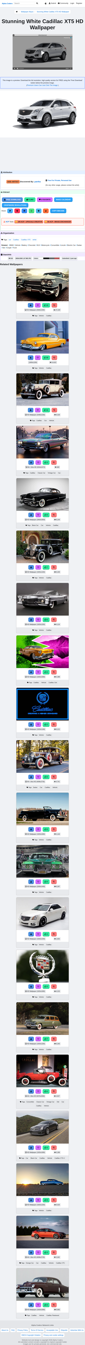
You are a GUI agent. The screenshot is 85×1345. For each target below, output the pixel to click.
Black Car (35, 525)
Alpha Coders (7, 3)
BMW (11, 245)
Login (72, 3)
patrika (37, 182)
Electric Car (71, 245)
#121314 (46, 258)
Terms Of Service (37, 1330)
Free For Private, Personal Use (59, 180)
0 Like (29, 200)
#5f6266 (51, 258)
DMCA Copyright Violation (31, 1335)
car (10, 240)
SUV (38, 245)
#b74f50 (56, 258)
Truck (14, 248)
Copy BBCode (58, 211)
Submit (52, 3)
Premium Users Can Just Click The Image (42, 85)
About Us (4, 1330)
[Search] (37, 3)
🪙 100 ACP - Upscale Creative (28, 222)
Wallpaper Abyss (27, 12)
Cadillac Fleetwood (52, 1315)
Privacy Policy (23, 1330)
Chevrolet (31, 245)
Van (3, 248)
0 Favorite (45, 200)
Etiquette (64, 1330)
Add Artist (13, 182)
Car (45, 420)
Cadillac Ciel (53, 682)
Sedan (79, 245)
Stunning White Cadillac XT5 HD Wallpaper (53, 12)
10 (46, 358)
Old (58, 1102)
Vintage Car (52, 473)
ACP (7, 222)
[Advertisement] (42, 154)
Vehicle (17, 245)
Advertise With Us (77, 1330)
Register (79, 3)
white (34, 240)
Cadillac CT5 (60, 1263)
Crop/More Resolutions (15, 205)
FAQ (13, 1330)
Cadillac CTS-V (60, 1158)
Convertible (55, 245)
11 (46, 410)
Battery (24, 245)
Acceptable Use (52, 1330)
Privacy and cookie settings (53, 1335)
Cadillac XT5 (25, 240)
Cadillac (16, 240)
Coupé (9, 248)
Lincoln (63, 245)
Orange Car (30, 1263)
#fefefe (41, 258)
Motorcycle (45, 245)
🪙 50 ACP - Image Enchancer (58, 222)
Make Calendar (63, 200)
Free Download (12, 200)
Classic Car (41, 473)
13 (46, 305)
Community (63, 3)
